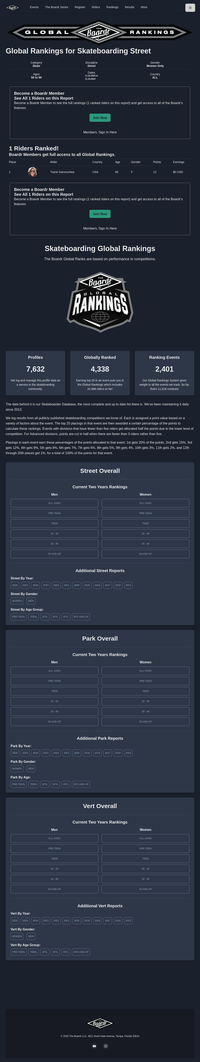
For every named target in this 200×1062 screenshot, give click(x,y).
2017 (107, 585)
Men (31, 601)
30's (55, 616)
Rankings (112, 7)
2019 (87, 585)
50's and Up (81, 616)
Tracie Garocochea (62, 172)
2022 (56, 585)
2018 (97, 585)
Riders (96, 7)
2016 (118, 585)
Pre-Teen (54, 513)
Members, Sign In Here (100, 132)
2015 (128, 585)
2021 (66, 585)
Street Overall (100, 470)
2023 (46, 585)
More (144, 7)
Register (80, 7)
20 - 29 (54, 533)
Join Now (100, 118)
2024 (35, 585)
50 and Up (54, 554)
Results (129, 7)
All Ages (54, 503)
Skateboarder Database (58, 404)
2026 (15, 585)
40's (65, 616)
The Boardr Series (56, 7)
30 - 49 (54, 543)
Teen (54, 523)
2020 (76, 585)
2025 (25, 585)
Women (17, 601)
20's (44, 616)
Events (34, 7)
